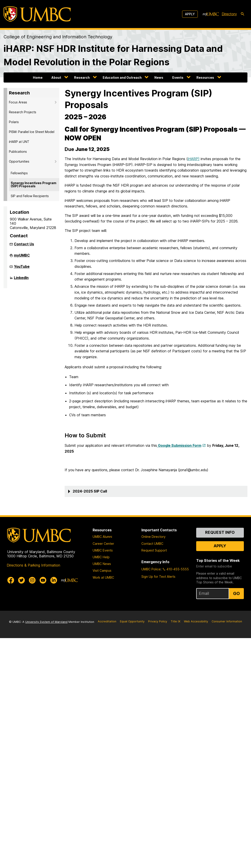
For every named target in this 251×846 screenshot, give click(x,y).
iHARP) (194, 159)
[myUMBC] (210, 14)
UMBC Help (101, 557)
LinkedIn (21, 279)
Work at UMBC (103, 577)
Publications (18, 151)
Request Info (220, 532)
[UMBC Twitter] (21, 580)
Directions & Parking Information (33, 565)
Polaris (14, 122)
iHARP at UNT (19, 142)
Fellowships (19, 173)
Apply (190, 14)
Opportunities (19, 161)
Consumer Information (227, 621)
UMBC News (102, 564)
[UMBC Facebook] (11, 580)
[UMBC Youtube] (43, 580)
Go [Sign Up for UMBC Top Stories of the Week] (236, 593)
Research (82, 77)
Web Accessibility (196, 621)
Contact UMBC (152, 543)
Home (38, 77)
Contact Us (24, 244)
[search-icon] (242, 14)
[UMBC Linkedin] (54, 580)
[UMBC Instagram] (32, 580)
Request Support (154, 550)
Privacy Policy (157, 621)
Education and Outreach (122, 77)
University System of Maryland (46, 622)
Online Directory (153, 537)
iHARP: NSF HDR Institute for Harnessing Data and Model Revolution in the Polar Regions (113, 55)
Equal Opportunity (132, 621)
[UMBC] (37, 14)
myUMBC (22, 257)
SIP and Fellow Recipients (30, 196)
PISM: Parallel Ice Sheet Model (31, 132)
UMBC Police (151, 569)
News (158, 77)
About (56, 77)
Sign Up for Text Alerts (158, 576)
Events (177, 77)
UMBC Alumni (102, 537)
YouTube (22, 268)
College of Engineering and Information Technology (58, 36)
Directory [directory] (229, 14)
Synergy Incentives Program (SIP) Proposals (33, 184)
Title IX (175, 621)
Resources (205, 77)
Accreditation (107, 621)
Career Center (103, 543)
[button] (156, 491)
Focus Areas (18, 102)
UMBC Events (103, 550)
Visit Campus (102, 570)
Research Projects (22, 112)
